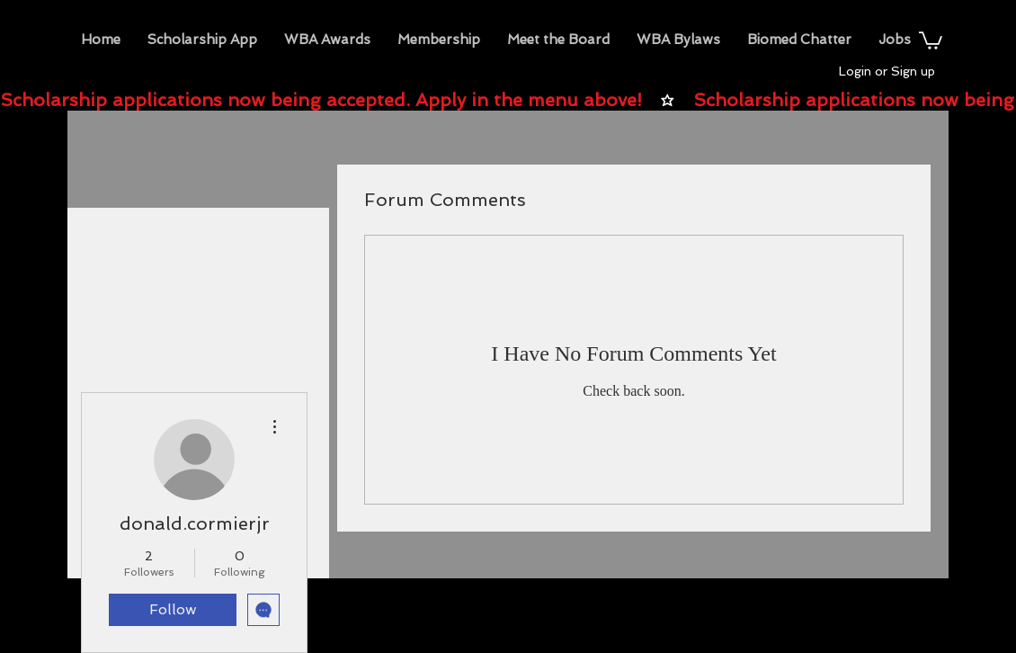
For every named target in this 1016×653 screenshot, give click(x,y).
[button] (327, 39)
